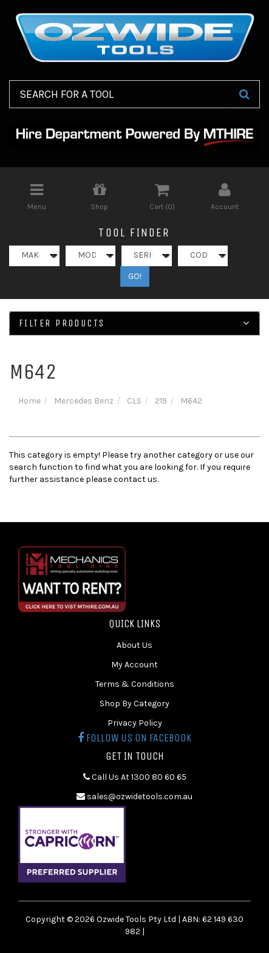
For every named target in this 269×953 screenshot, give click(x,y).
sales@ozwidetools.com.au (134, 796)
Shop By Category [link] (134, 703)
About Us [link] (134, 645)
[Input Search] (119, 94)
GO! (134, 276)
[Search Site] (244, 94)
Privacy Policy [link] (134, 723)
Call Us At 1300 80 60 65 (134, 777)
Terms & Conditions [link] (134, 684)
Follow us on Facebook (134, 738)
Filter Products (134, 323)
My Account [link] (134, 664)
